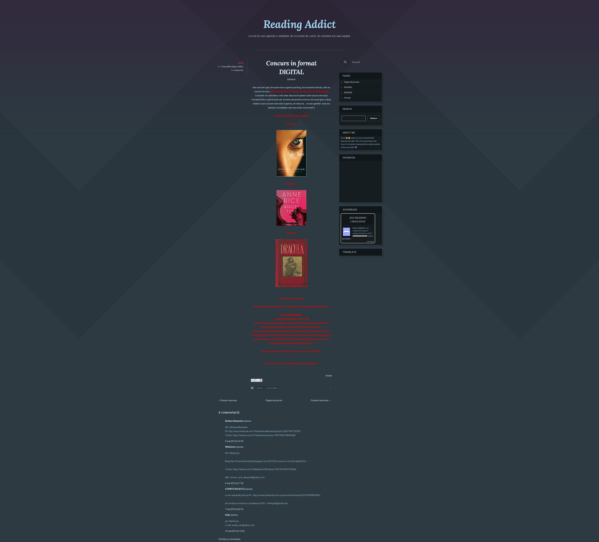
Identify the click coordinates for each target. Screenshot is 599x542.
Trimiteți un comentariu (229, 539)
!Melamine (230, 447)
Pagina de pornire (274, 400)
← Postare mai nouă (227, 400)
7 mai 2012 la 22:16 (234, 509)
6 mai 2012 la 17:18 (234, 483)
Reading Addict (299, 24)
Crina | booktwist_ (359, 228)
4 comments (237, 70)
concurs (260, 388)
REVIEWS (348, 87)
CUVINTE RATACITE (235, 489)
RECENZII (348, 92)
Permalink (328, 387)
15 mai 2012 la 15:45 (235, 531)
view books (370, 241)
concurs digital (272, 388)
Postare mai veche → (321, 400)
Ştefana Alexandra (234, 421)
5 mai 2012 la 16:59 (234, 441)
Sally (227, 515)
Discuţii (347, 98)
